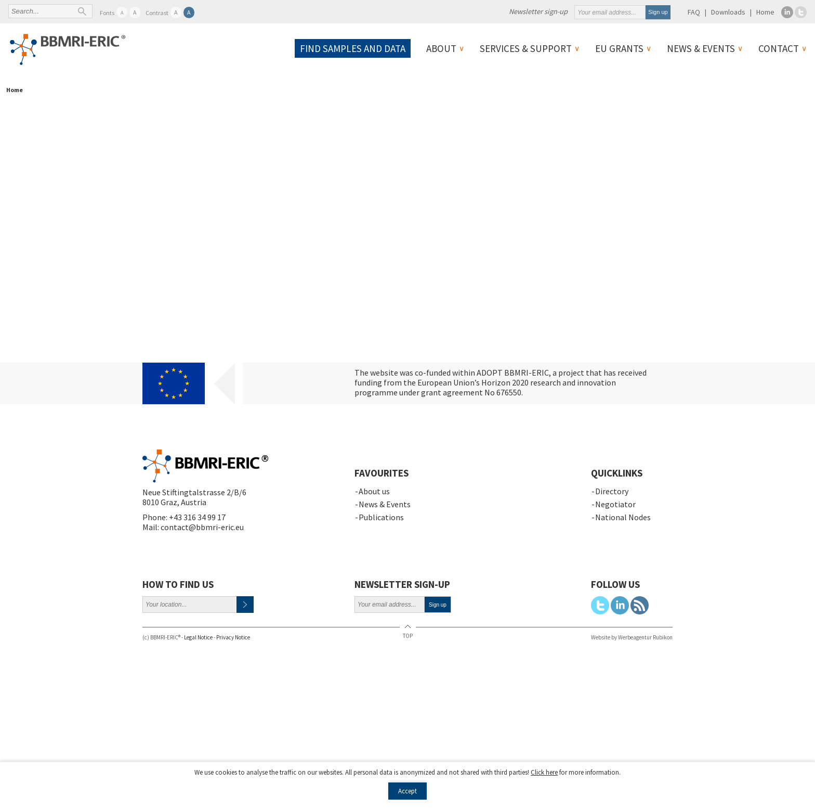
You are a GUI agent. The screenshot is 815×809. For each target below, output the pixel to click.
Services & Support (526, 48)
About (441, 48)
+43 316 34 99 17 (197, 517)
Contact (778, 48)
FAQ (694, 12)
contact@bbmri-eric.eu (202, 527)
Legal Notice (198, 637)
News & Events (701, 48)
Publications (381, 517)
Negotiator (615, 504)
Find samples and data (352, 48)
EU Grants (619, 48)
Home (765, 12)
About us (374, 491)
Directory (611, 491)
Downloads (728, 12)
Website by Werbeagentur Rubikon (632, 637)
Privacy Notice (233, 637)
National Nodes (623, 517)
